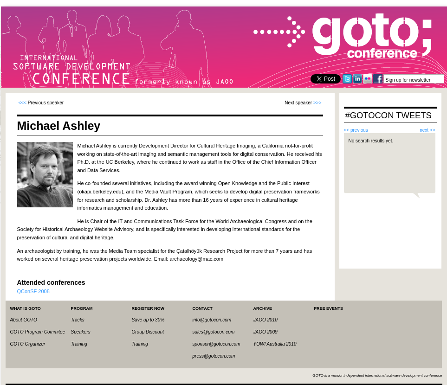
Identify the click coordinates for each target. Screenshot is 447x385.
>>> (317, 102)
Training (79, 343)
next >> (427, 130)
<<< (23, 102)
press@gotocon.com (214, 356)
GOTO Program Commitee (37, 331)
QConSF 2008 (33, 291)
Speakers (81, 331)
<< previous (356, 130)
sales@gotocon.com (214, 331)
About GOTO (23, 319)
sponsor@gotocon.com (216, 343)
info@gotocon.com (212, 319)
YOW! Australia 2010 (275, 343)
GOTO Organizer (27, 343)
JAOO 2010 (265, 319)
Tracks (77, 319)
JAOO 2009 (265, 331)
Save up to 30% (148, 319)
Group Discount (148, 331)
